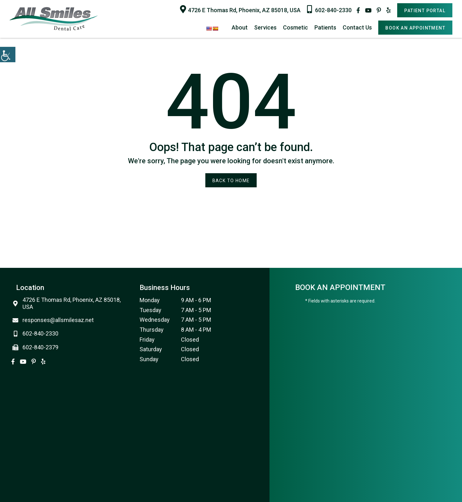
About (240, 27)
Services (265, 27)
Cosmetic (295, 27)
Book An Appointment (415, 27)
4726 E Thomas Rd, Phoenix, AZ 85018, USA (240, 9)
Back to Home (231, 180)
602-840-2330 (329, 9)
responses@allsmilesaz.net (55, 320)
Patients (325, 27)
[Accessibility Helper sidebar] (7, 54)
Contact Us (357, 27)
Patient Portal (424, 10)
